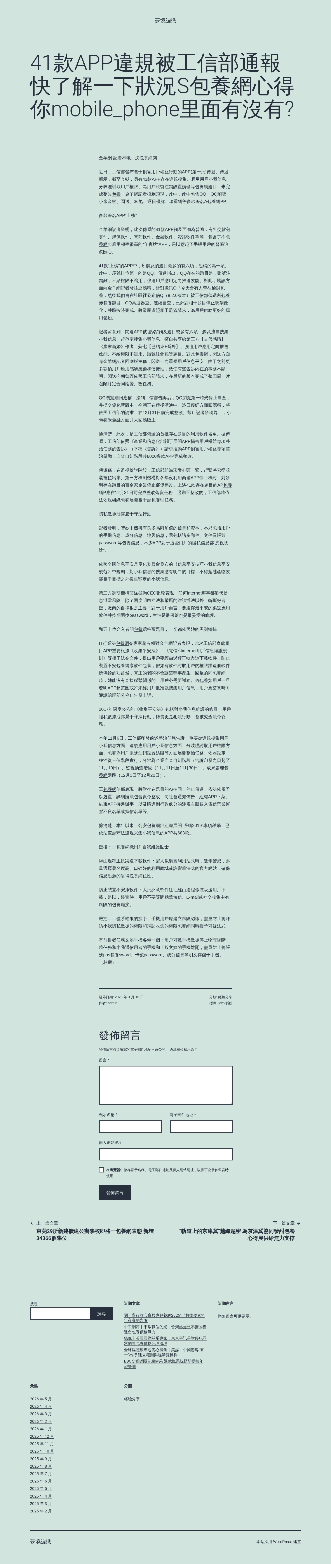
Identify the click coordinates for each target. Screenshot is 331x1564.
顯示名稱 (108, 1115)
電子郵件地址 (183, 1115)
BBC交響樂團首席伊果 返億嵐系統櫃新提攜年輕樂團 (163, 1363)
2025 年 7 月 (41, 1473)
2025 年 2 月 (41, 1511)
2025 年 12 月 (42, 1436)
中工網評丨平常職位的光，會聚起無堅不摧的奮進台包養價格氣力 (165, 1329)
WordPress (282, 1541)
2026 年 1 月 (41, 1429)
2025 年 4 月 (41, 1496)
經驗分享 (225, 997)
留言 (104, 1060)
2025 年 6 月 (41, 1481)
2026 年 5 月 (41, 1399)
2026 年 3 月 (41, 1413)
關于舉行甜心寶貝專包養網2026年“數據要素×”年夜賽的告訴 (164, 1318)
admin (112, 1003)
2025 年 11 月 (42, 1443)
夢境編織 (165, 20)
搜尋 (34, 1304)
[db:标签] (225, 1003)
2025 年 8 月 (41, 1466)
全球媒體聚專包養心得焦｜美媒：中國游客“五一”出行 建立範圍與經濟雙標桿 (164, 1352)
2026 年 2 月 (41, 1421)
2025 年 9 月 (41, 1458)
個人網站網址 (110, 1142)
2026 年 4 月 (41, 1406)
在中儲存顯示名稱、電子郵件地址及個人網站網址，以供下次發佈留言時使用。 (167, 1173)
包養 (116, 194)
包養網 (146, 157)
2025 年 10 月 (42, 1451)
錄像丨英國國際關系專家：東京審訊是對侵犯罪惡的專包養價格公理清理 (165, 1341)
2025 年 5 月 (41, 1488)
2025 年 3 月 (41, 1503)
